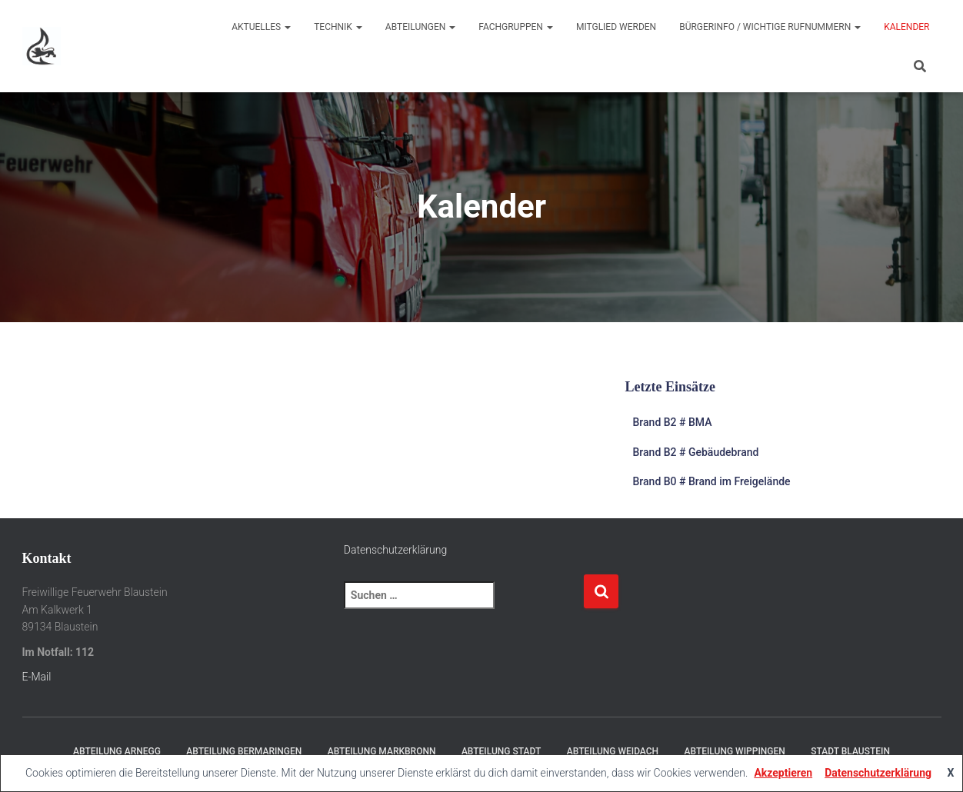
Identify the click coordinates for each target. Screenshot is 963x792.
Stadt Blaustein (850, 751)
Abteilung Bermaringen (244, 751)
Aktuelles (261, 27)
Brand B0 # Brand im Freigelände (712, 481)
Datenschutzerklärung (395, 550)
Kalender (906, 27)
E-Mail (37, 677)
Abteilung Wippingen (735, 751)
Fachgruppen (515, 27)
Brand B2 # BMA (672, 422)
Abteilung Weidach (612, 751)
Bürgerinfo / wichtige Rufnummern (770, 27)
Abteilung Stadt (501, 751)
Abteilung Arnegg (117, 751)
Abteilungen (420, 27)
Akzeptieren (783, 773)
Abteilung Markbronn (382, 751)
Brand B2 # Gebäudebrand (696, 452)
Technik (338, 27)
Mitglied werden (616, 27)
